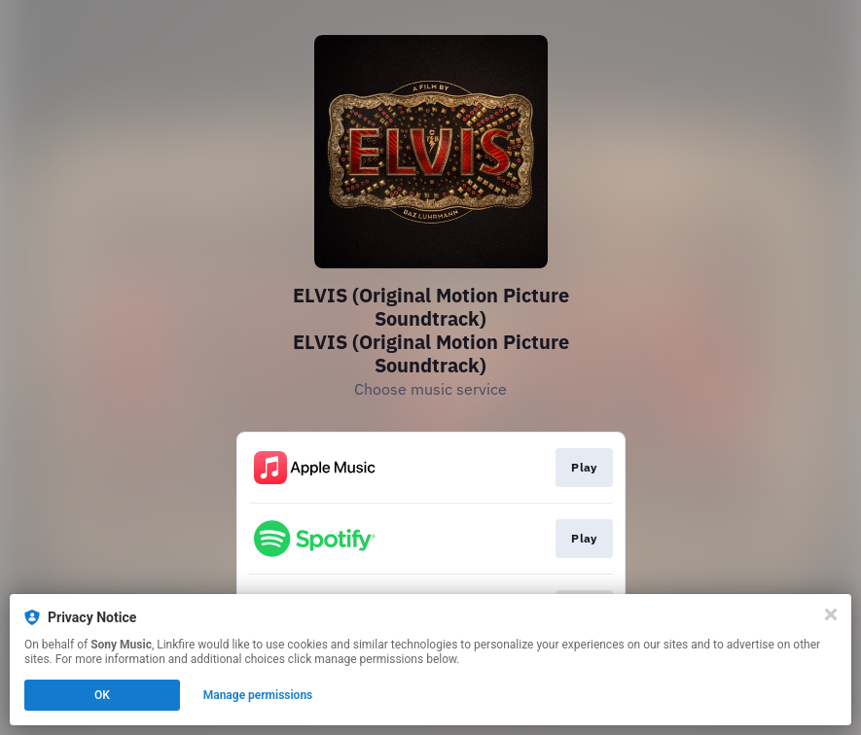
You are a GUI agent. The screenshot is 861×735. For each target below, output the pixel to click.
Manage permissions (258, 695)
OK (102, 695)
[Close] (830, 614)
